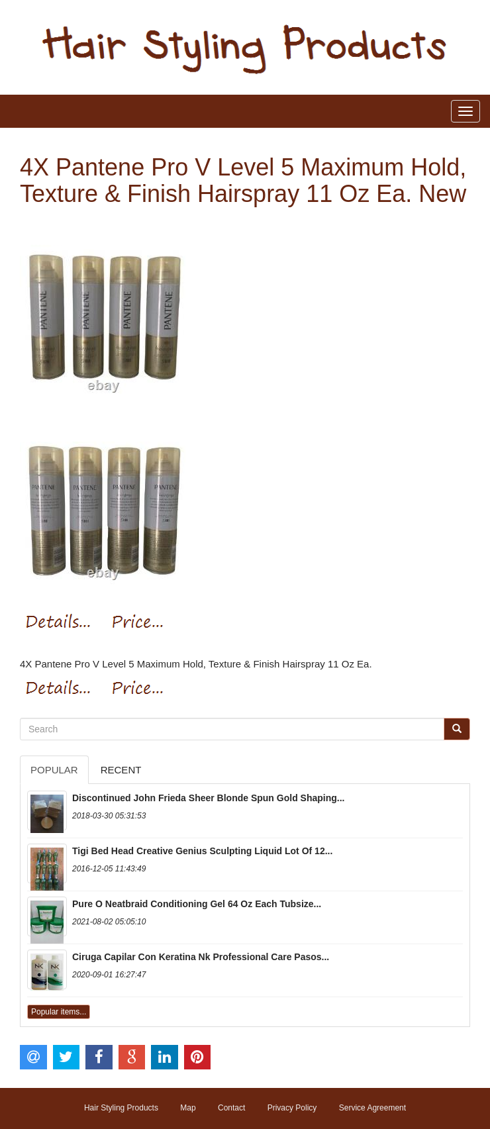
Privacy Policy (292, 1107)
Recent (121, 769)
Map (187, 1107)
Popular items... (58, 1011)
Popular (54, 769)
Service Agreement (372, 1107)
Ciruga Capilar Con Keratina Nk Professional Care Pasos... (200, 957)
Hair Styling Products (121, 1107)
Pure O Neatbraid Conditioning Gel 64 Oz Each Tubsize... (196, 904)
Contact (231, 1107)
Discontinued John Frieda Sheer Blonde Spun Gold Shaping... (208, 798)
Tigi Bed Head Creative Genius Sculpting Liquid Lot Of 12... (202, 851)
